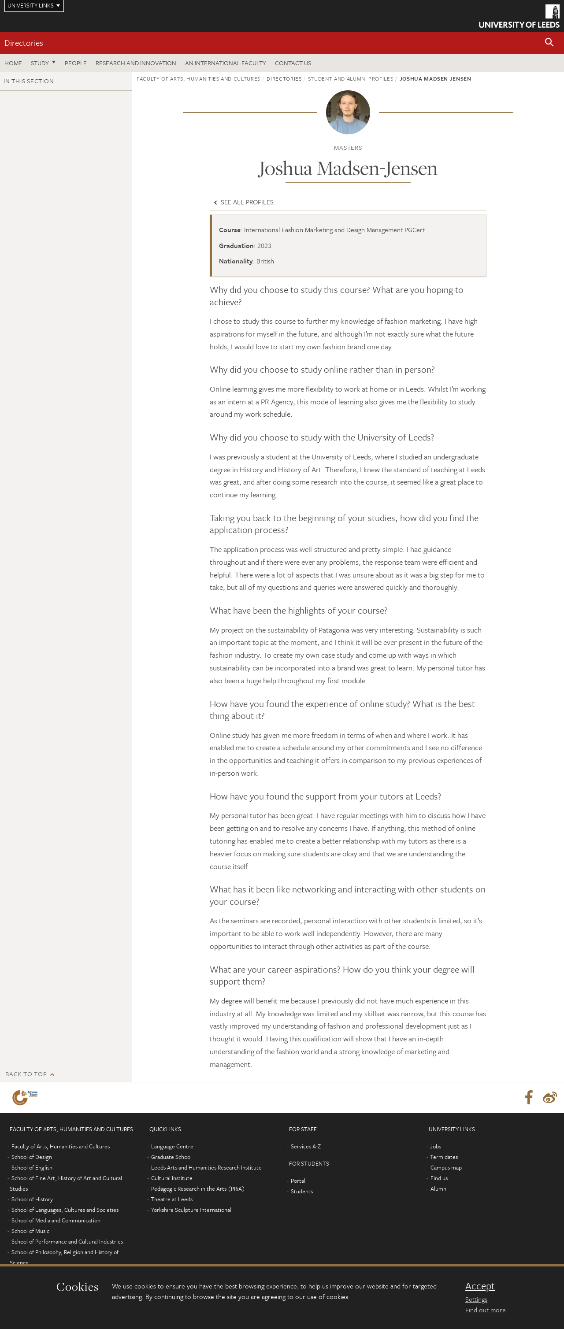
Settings (476, 1299)
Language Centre (172, 1146)
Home (13, 62)
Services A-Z (306, 1146)
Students (302, 1191)
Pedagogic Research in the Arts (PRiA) (198, 1188)
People (76, 62)
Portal (298, 1180)
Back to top (26, 1073)
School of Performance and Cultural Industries (67, 1241)
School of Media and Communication (55, 1220)
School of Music (30, 1230)
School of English (31, 1167)
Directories (23, 42)
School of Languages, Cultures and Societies (65, 1209)
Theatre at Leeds (172, 1199)
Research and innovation (136, 62)
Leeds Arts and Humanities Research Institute (206, 1167)
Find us (439, 1178)
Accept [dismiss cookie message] (480, 1286)
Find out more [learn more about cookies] (485, 1309)
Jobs (435, 1146)
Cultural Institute (172, 1178)
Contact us (293, 62)
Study (40, 62)
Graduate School (171, 1156)
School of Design (31, 1156)
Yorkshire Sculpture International (191, 1209)
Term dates (444, 1156)
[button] (549, 43)
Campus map (446, 1167)
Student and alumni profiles (350, 78)
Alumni (439, 1188)
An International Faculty (225, 62)
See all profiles (243, 202)
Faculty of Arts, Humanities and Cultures (198, 78)
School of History (32, 1199)
